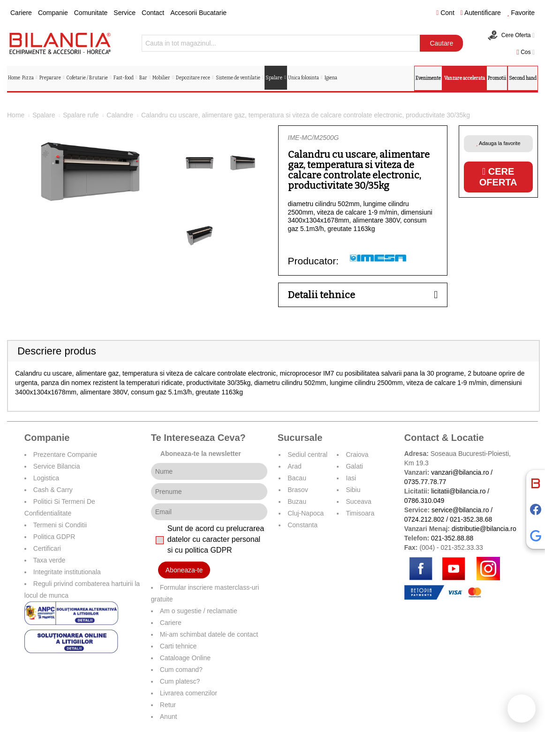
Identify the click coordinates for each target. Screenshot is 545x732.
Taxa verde (49, 560)
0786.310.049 (424, 500)
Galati (354, 466)
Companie (53, 12)
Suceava (358, 501)
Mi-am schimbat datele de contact (209, 634)
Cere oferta (498, 176)
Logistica (46, 478)
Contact (153, 12)
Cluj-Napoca (306, 513)
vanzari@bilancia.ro (460, 472)
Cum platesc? (180, 681)
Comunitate (91, 12)
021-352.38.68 (471, 519)
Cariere (21, 12)
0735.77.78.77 (425, 481)
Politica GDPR (54, 536)
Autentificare (481, 12)
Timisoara (360, 513)
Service (125, 12)
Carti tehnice (178, 646)
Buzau (297, 501)
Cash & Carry (53, 489)
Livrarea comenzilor (188, 693)
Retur (168, 705)
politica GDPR (208, 550)
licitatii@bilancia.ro (458, 491)
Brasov (298, 489)
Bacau (297, 478)
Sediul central (307, 454)
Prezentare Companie (65, 454)
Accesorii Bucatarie (198, 12)
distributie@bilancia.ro (483, 528)
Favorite (521, 12)
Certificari (47, 548)
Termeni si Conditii (60, 525)
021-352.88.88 (452, 538)
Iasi (351, 478)
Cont (445, 12)
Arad (295, 466)
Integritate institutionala (67, 572)
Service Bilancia (56, 466)
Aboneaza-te (184, 570)
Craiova (357, 454)
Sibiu (353, 489)
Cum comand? (181, 669)
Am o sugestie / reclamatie (198, 611)
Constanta (303, 525)
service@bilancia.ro (460, 510)
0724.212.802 (424, 519)
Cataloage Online (185, 658)
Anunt (168, 716)
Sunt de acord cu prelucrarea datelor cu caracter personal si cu (215, 539)
